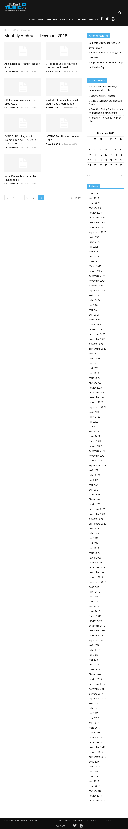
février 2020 (95, 557)
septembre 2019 (97, 581)
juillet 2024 (94, 300)
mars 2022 (94, 436)
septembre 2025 (97, 232)
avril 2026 (94, 198)
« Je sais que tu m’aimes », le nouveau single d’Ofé (103, 88)
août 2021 (94, 470)
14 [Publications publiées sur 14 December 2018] (110, 154)
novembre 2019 (97, 572)
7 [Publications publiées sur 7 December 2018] (110, 149)
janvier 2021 (95, 504)
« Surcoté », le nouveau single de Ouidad (105, 103)
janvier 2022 (95, 445)
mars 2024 (94, 319)
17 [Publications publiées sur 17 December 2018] (89, 159)
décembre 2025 (97, 217)
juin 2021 (93, 479)
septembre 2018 (97, 640)
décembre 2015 (97, 800)
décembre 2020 (97, 509)
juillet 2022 (94, 416)
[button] (120, 13)
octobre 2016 (96, 752)
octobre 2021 (96, 460)
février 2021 (95, 499)
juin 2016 (93, 771)
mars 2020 (94, 552)
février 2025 (95, 266)
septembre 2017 (97, 698)
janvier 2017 (95, 737)
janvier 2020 (95, 562)
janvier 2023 (95, 387)
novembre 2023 (97, 339)
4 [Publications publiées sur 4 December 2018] (95, 149)
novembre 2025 (97, 222)
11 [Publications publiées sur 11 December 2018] (95, 154)
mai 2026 (94, 193)
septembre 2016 (97, 756)
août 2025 (94, 237)
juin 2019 (93, 596)
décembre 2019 (97, 567)
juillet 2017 (94, 708)
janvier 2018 (95, 679)
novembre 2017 (97, 688)
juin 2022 (93, 421)
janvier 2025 (95, 271)
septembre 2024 (97, 290)
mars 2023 (94, 377)
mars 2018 (94, 669)
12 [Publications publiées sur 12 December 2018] (101, 154)
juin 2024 (93, 305)
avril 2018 (94, 664)
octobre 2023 (96, 343)
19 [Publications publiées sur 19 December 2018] (101, 159)
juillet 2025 (94, 241)
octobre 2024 (96, 285)
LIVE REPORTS (66, 19)
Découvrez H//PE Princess (102, 96)
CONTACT (93, 19)
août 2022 (94, 411)
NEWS (40, 19)
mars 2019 (94, 611)
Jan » (121, 175)
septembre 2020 (97, 523)
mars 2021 (94, 494)
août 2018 (94, 645)
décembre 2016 (97, 742)
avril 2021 (94, 489)
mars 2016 (94, 786)
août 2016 (94, 761)
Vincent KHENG (11, 71)
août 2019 (94, 586)
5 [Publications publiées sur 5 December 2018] (101, 149)
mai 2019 (94, 601)
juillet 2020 (94, 533)
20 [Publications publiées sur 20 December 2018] (106, 159)
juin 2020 (93, 538)
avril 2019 (94, 606)
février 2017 (95, 732)
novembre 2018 (97, 630)
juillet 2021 (94, 475)
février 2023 (95, 382)
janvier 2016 (95, 795)
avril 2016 (94, 781)
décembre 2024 (97, 275)
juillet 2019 (94, 591)
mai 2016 (94, 776)
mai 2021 (94, 484)
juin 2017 (93, 713)
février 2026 (95, 207)
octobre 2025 (96, 227)
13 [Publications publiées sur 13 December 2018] (106, 154)
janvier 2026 (95, 212)
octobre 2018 (96, 635)
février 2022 (95, 441)
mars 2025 (94, 261)
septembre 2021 (97, 465)
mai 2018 (94, 659)
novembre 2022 (97, 397)
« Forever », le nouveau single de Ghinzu (105, 119)
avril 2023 (94, 373)
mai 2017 (94, 718)
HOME (32, 19)
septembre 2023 (97, 348)
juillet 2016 (94, 766)
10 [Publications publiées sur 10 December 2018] (89, 154)
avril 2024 (94, 314)
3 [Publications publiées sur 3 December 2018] (89, 149)
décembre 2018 (97, 625)
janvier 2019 (95, 620)
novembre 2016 (97, 747)
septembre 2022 (97, 407)
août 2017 (94, 703)
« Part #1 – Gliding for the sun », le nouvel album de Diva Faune (106, 111)
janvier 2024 (95, 329)
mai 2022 (94, 426)
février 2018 (95, 674)
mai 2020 (94, 543)
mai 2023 (94, 368)
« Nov (90, 175)
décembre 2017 (97, 684)
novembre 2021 (97, 455)
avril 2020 (94, 547)
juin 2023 (93, 363)
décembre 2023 (97, 334)
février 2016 (95, 790)
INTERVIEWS (51, 19)
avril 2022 (94, 431)
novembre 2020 (97, 513)
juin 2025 (93, 246)
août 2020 (94, 528)
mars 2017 (94, 727)
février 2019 (95, 615)
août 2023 (94, 353)
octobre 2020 (96, 518)
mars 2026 (94, 203)
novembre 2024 (97, 280)
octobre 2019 (96, 577)
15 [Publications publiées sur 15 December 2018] (115, 154)
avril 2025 (94, 256)
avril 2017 (94, 722)
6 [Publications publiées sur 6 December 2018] (106, 149)
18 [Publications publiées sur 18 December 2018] (95, 159)
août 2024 (94, 295)
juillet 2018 (94, 650)
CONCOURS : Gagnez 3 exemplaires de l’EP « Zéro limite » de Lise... (20, 140)
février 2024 (95, 324)
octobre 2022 (96, 402)
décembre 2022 (97, 392)
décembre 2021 (97, 450)
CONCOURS (81, 19)
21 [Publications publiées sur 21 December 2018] (110, 159)
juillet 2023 (94, 358)
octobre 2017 (96, 693)
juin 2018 (93, 654)
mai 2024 (94, 309)
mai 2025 (94, 251)
